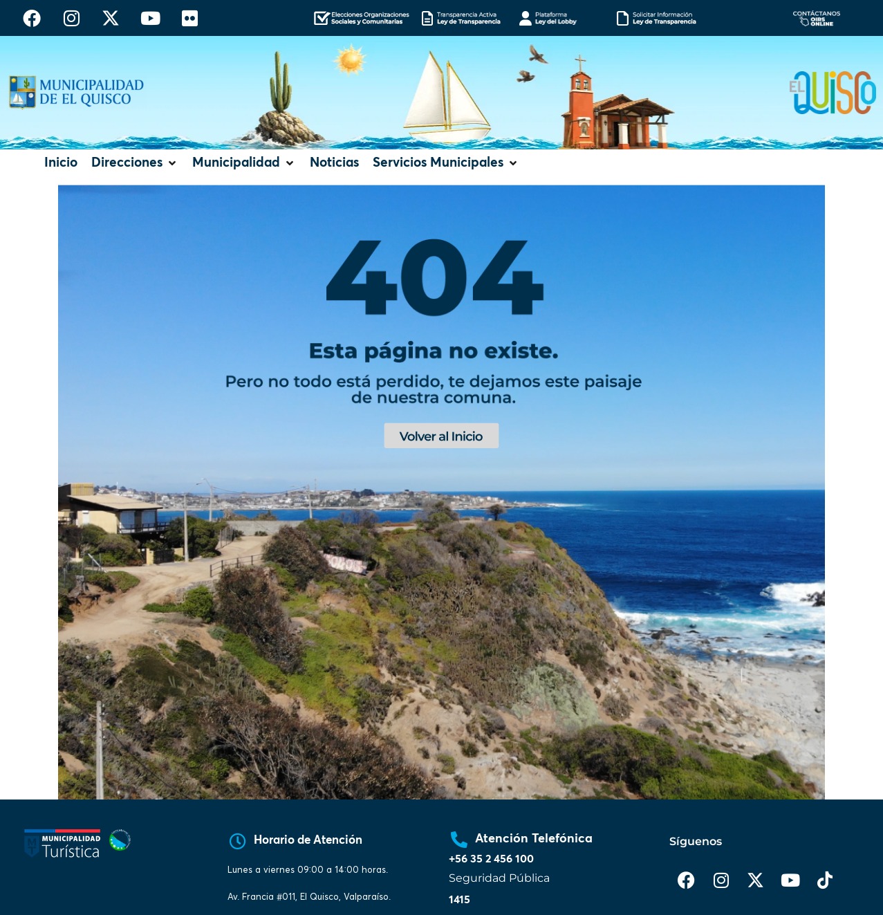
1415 (459, 899)
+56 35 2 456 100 (491, 859)
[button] (134, 163)
